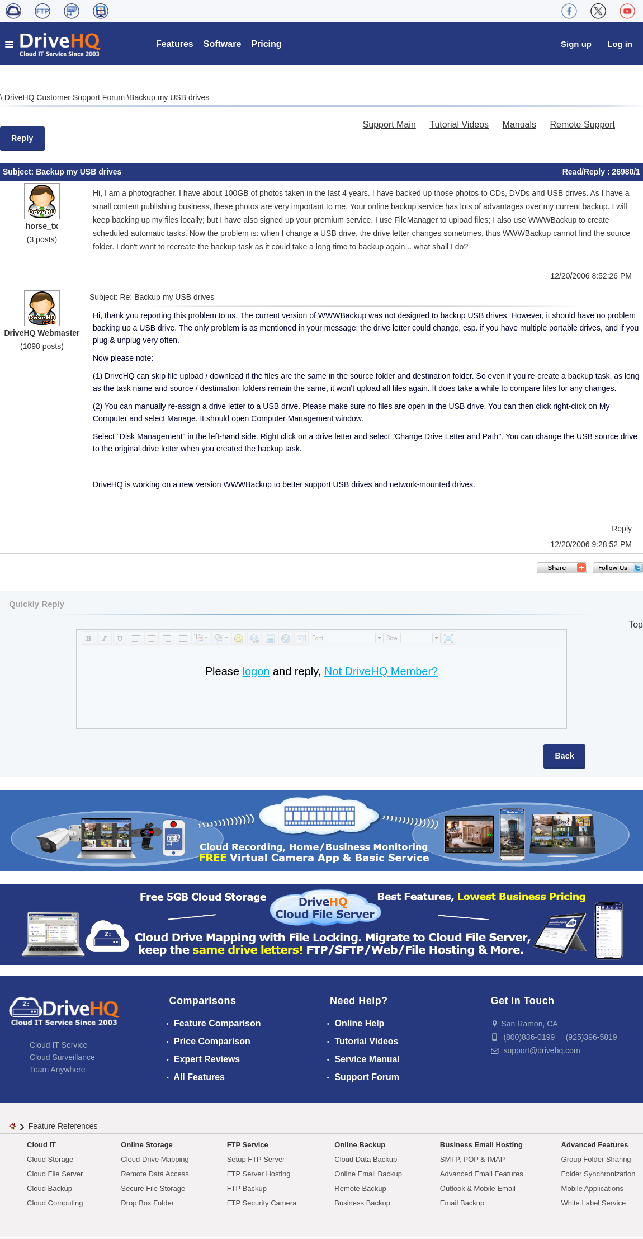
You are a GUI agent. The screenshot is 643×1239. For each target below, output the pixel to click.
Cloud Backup (49, 1188)
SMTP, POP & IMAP (472, 1159)
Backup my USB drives (169, 97)
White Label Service (593, 1203)
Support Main (389, 124)
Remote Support (582, 124)
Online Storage (146, 1145)
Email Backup (462, 1203)
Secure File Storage (153, 1188)
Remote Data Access (154, 1174)
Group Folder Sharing (596, 1159)
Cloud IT (41, 1145)
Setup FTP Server (256, 1159)
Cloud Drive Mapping (154, 1159)
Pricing (266, 44)
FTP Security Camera (262, 1203)
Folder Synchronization (598, 1174)
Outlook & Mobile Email (478, 1188)
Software (223, 44)
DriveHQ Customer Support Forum (65, 97)
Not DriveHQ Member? (381, 671)
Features (174, 44)
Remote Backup (360, 1188)
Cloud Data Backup (365, 1159)
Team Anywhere (58, 1069)
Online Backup (359, 1145)
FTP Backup (247, 1188)
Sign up (576, 44)
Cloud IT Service (58, 1044)
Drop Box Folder (147, 1203)
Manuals (519, 124)
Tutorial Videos (459, 124)
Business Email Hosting (481, 1145)
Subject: (19, 171)
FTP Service (247, 1145)
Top (635, 624)
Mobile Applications (592, 1188)
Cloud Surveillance (62, 1057)
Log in (619, 44)
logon (256, 671)
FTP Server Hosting (259, 1174)
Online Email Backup (368, 1174)
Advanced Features (594, 1145)
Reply (22, 138)
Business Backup (362, 1203)
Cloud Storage (50, 1159)
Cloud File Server (55, 1174)
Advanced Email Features (481, 1174)
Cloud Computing (55, 1203)
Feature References (63, 1126)
